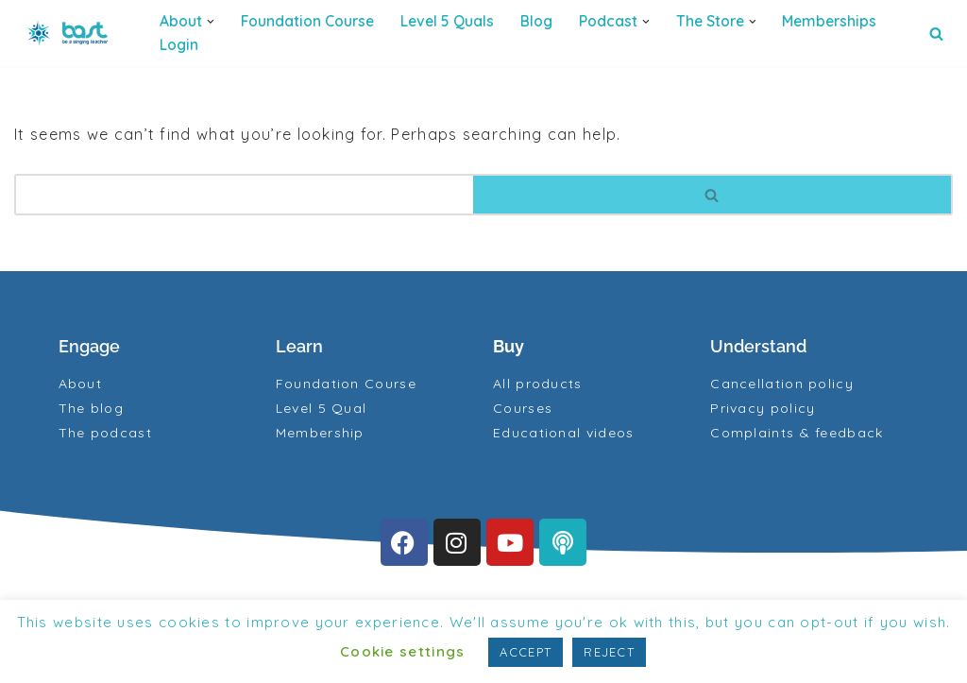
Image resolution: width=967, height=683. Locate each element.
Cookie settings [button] (403, 651)
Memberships (829, 20)
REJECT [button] (609, 651)
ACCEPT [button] (525, 651)
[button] (210, 22)
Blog (536, 20)
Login (179, 44)
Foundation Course (307, 20)
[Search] (936, 33)
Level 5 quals (447, 20)
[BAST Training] (70, 33)
